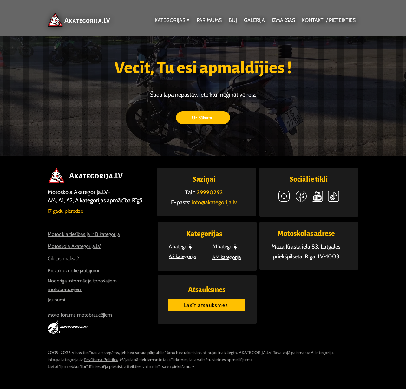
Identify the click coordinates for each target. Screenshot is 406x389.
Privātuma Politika (100, 359)
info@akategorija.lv (65, 359)
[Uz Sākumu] (203, 117)
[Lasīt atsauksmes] (206, 305)
